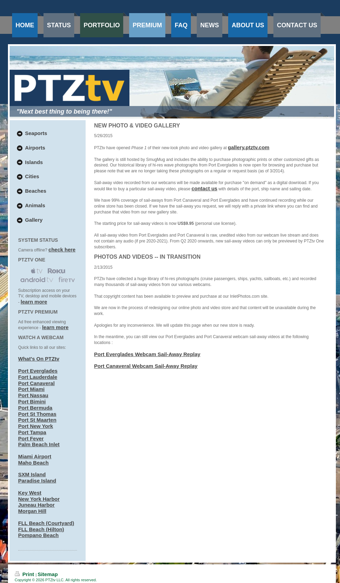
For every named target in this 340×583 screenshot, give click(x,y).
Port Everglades (38, 371)
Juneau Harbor (36, 505)
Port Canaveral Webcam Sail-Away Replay (146, 366)
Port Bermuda (35, 408)
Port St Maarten (37, 420)
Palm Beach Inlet (39, 444)
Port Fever (31, 438)
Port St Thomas (37, 414)
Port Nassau (33, 395)
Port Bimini (32, 401)
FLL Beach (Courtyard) (46, 523)
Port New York (35, 426)
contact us (204, 188)
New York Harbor (39, 499)
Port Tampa (32, 432)
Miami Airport (34, 456)
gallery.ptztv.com (248, 147)
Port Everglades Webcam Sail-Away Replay (147, 354)
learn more (34, 302)
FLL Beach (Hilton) (41, 529)
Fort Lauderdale (37, 377)
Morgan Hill (32, 511)
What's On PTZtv (38, 359)
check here (61, 249)
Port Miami (31, 389)
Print (25, 574)
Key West (29, 493)
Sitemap (48, 574)
